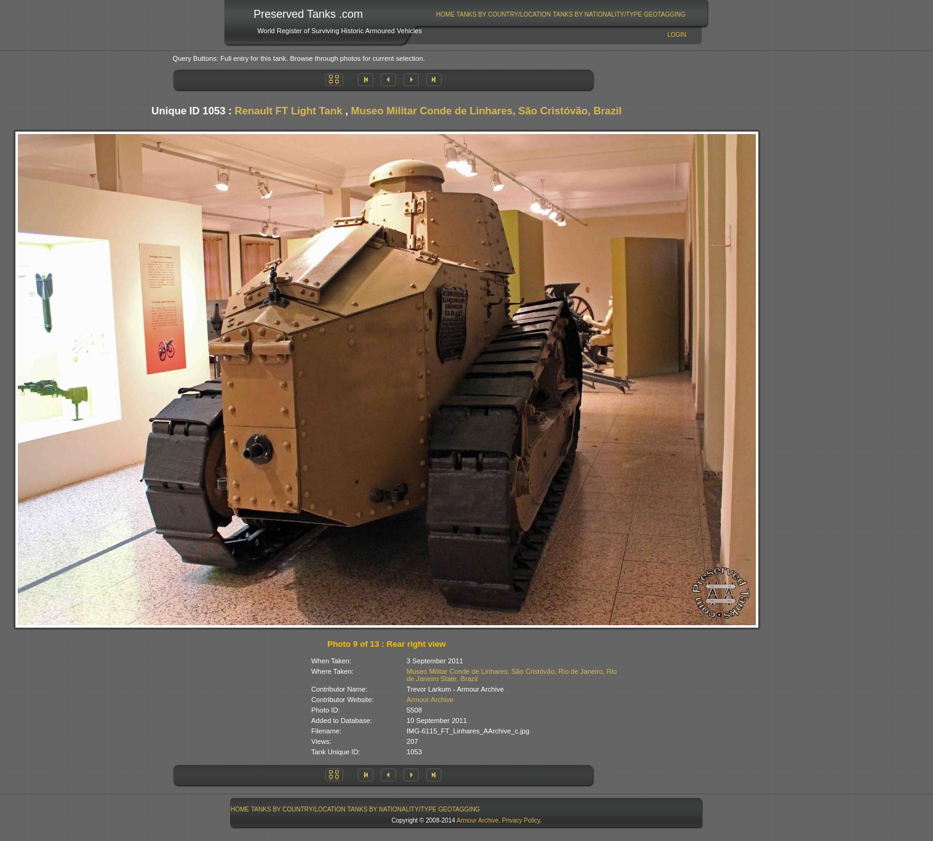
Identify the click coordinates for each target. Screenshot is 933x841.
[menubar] (560, 14)
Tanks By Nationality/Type (597, 14)
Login (676, 34)
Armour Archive (430, 699)
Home (445, 14)
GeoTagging (665, 14)
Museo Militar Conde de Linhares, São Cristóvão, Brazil (486, 111)
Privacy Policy (521, 820)
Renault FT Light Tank (289, 111)
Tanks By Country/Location (503, 14)
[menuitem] (445, 14)
